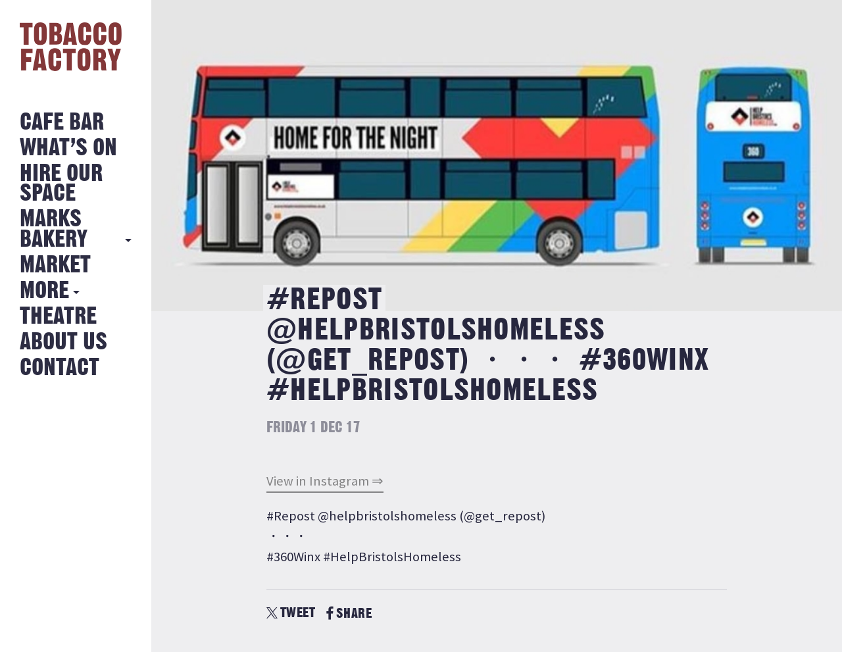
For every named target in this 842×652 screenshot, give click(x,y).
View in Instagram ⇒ (325, 480)
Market (55, 265)
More (44, 291)
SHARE (349, 613)
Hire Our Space (61, 184)
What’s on (68, 148)
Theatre (58, 317)
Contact (59, 368)
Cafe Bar (62, 123)
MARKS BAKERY (53, 229)
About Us (63, 342)
